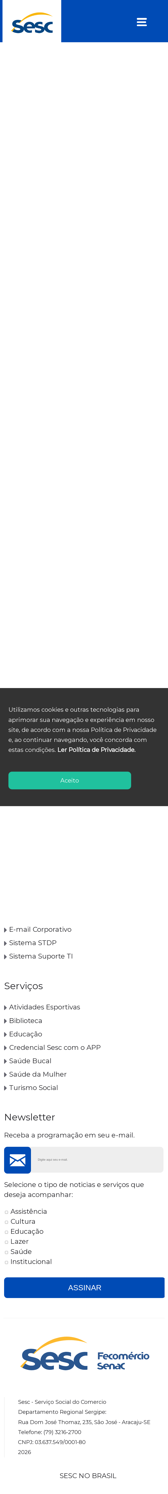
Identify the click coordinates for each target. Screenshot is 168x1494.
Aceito (69, 780)
